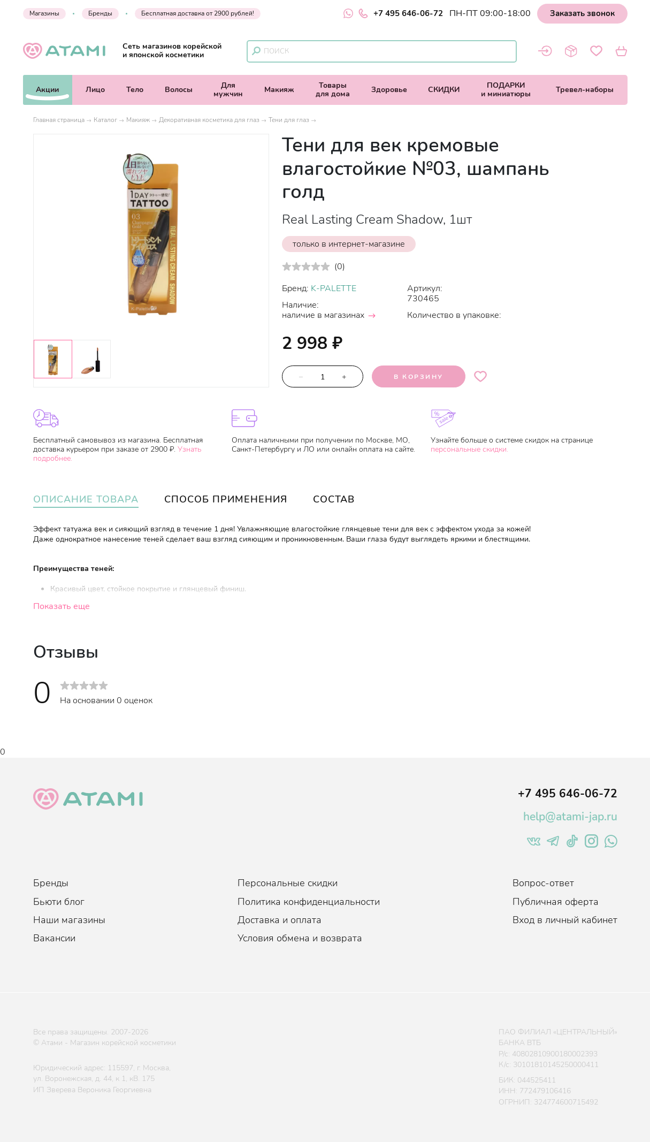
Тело (134, 90)
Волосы (179, 90)
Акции (47, 90)
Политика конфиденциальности (309, 901)
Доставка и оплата (280, 919)
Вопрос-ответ (543, 883)
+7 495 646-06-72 (400, 13)
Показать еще (61, 606)
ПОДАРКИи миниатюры (506, 89)
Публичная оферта (556, 901)
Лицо (95, 90)
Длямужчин (228, 89)
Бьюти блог (59, 901)
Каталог (105, 120)
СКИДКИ (444, 90)
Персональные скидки (288, 883)
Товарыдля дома (333, 89)
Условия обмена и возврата (300, 938)
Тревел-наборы (585, 90)
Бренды (100, 13)
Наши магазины (69, 919)
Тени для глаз (289, 120)
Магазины (44, 13)
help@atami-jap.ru (570, 816)
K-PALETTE (333, 288)
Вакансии (54, 938)
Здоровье (389, 90)
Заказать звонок (582, 13)
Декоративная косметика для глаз (209, 120)
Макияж (279, 90)
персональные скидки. (469, 449)
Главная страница (59, 120)
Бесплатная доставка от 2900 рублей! (197, 13)
